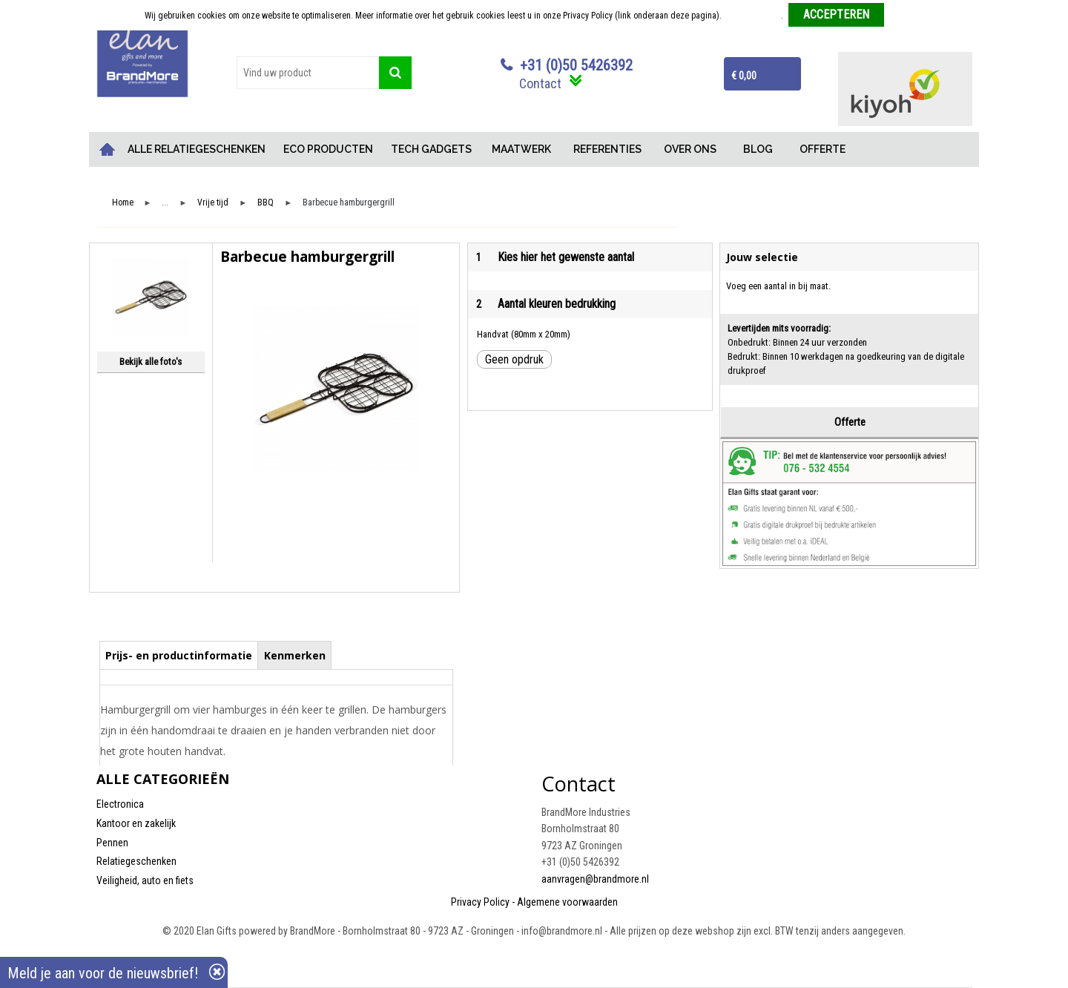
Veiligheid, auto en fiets (145, 880)
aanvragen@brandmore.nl (595, 879)
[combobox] (308, 72)
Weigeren (906, 15)
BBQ (265, 203)
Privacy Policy (480, 902)
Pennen (112, 843)
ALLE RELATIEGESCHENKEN (197, 149)
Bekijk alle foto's (150, 361)
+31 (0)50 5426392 (576, 65)
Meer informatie (752, 15)
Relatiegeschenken (136, 861)
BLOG (758, 149)
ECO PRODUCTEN (328, 149)
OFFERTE (823, 149)
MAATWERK (521, 149)
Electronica (120, 804)
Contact (540, 83)
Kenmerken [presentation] (295, 655)
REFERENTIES (607, 149)
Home (107, 149)
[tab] (179, 655)
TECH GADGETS (431, 149)
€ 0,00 (743, 76)
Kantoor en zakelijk (136, 823)
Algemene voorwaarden (567, 902)
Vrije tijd (212, 203)
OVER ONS (690, 149)
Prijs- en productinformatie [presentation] (178, 655)
